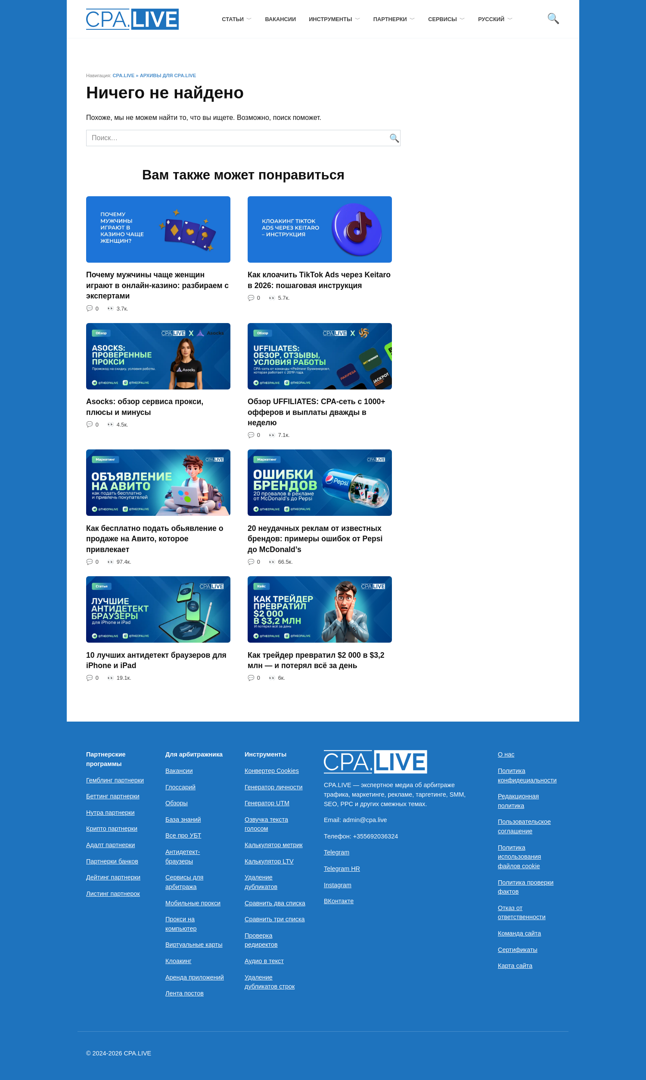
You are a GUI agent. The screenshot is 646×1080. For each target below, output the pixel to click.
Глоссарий (180, 787)
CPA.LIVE (123, 75)
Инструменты (330, 19)
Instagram (337, 885)
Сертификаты (517, 949)
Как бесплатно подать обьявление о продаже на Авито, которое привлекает (154, 539)
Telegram (336, 852)
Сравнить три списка (275, 919)
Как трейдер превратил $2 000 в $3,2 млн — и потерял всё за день (316, 660)
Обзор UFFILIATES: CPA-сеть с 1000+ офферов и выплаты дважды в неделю (316, 412)
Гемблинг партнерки (115, 780)
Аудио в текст (264, 961)
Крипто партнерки (111, 829)
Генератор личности (274, 787)
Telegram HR (342, 869)
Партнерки (390, 19)
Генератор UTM (267, 803)
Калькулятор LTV (269, 861)
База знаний (183, 819)
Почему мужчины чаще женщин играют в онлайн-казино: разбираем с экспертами (157, 285)
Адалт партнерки (110, 845)
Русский (491, 19)
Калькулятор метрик (274, 845)
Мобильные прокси (193, 903)
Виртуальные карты (194, 945)
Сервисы (442, 19)
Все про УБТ (183, 835)
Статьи (233, 19)
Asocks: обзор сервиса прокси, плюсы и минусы (144, 407)
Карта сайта (515, 966)
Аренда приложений (194, 977)
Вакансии (280, 19)
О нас (506, 754)
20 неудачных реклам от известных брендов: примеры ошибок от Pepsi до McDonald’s (315, 539)
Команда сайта (519, 933)
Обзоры (176, 803)
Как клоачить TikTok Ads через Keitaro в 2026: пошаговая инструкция (319, 280)
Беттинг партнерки (113, 796)
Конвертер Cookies (272, 771)
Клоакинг (178, 961)
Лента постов (184, 993)
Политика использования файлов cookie (519, 857)
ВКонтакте (339, 901)
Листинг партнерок (113, 893)
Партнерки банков (112, 861)
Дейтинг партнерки (113, 877)
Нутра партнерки (110, 812)
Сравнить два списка (275, 903)
